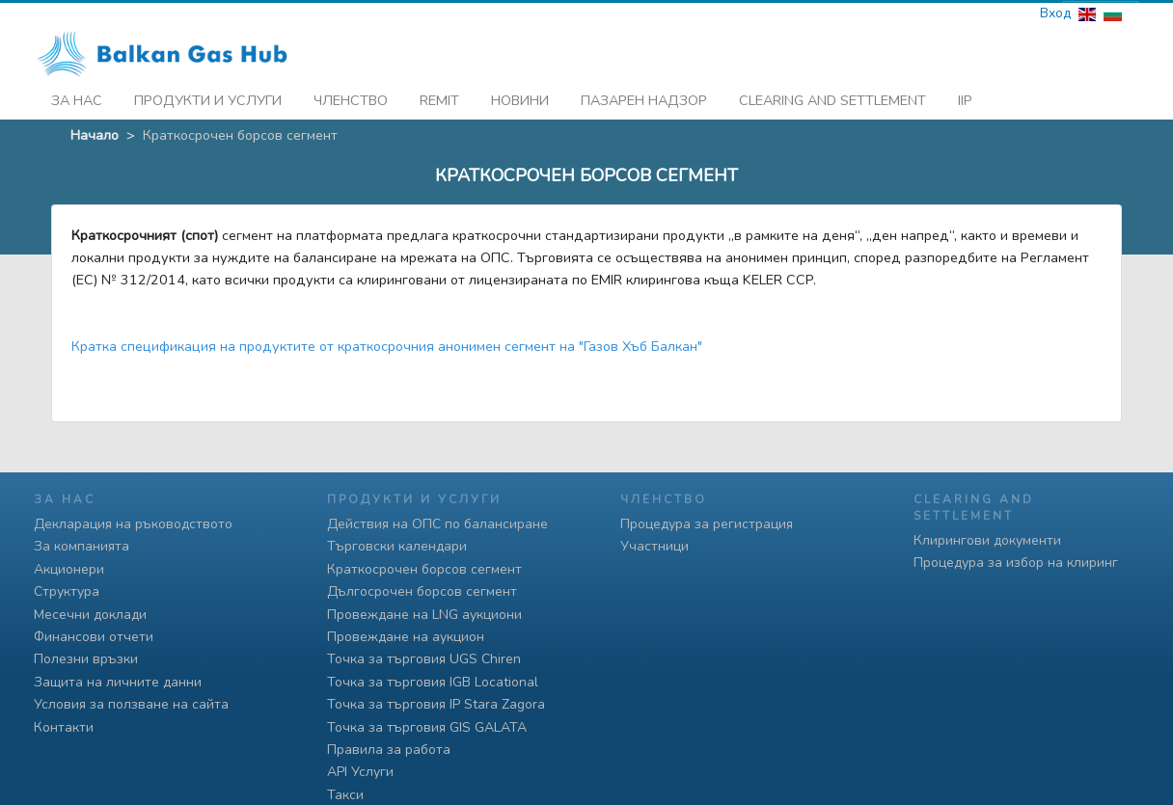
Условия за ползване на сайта (131, 704)
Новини (520, 97)
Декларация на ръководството (133, 524)
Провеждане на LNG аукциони (424, 614)
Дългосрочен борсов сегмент (422, 591)
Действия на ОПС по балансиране (437, 524)
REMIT (439, 97)
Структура (66, 591)
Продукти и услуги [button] (208, 97)
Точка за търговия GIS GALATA (427, 727)
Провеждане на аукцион (405, 637)
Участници (654, 546)
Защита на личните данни (118, 682)
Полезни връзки (86, 659)
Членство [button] (351, 97)
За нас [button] (76, 97)
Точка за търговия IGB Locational (432, 682)
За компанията (81, 546)
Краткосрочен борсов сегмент (424, 569)
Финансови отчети (93, 637)
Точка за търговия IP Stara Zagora (436, 704)
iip (965, 97)
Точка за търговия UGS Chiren (424, 659)
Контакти (64, 727)
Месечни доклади (90, 614)
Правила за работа (388, 749)
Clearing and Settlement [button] (832, 97)
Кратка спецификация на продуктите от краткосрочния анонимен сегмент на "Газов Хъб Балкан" (386, 343)
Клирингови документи (987, 540)
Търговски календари (397, 546)
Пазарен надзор (644, 97)
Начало (94, 132)
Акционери (69, 569)
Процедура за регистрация (706, 524)
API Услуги (360, 772)
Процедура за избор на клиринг (1016, 562)
